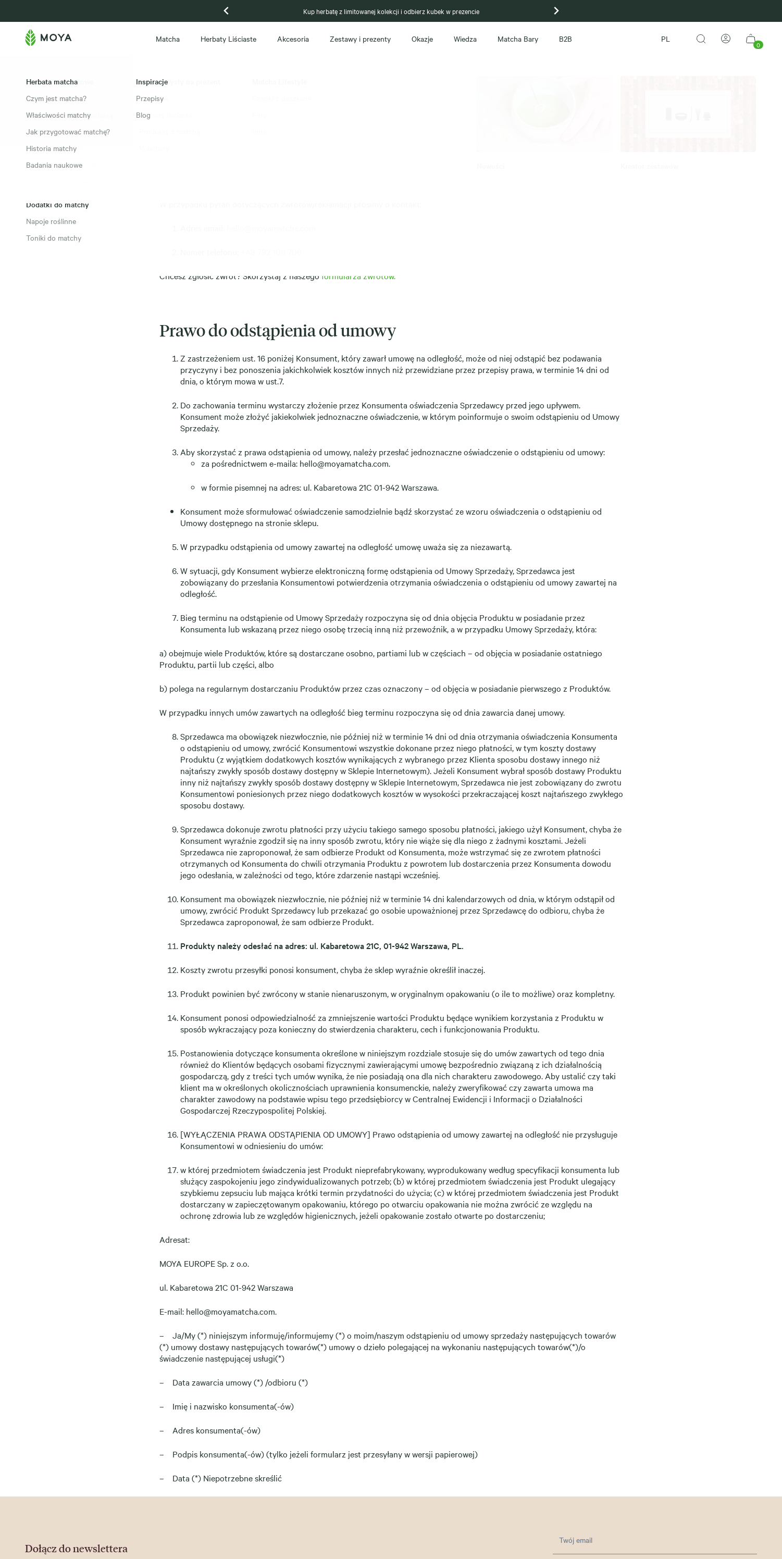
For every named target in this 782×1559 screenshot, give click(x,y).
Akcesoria (293, 38)
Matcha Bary (518, 38)
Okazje (422, 38)
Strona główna (45, 68)
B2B (565, 38)
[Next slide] (556, 11)
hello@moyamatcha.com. (345, 463)
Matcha (168, 38)
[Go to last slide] (226, 11)
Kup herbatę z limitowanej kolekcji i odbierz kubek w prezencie (391, 11)
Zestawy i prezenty (360, 38)
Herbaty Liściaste (228, 38)
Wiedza (465, 38)
